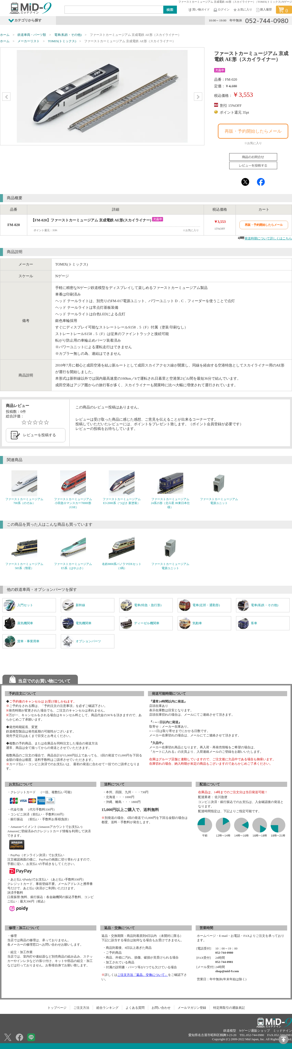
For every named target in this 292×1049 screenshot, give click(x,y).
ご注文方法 (81, 1007)
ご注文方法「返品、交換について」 (142, 975)
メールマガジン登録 (192, 1007)
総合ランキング (107, 1007)
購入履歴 (263, 9)
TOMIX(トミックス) (62, 41)
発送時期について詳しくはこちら (268, 238)
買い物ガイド (198, 9)
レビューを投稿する (39, 435)
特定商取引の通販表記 (229, 1007)
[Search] (114, 9)
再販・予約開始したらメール (253, 131)
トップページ (56, 1007)
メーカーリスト (29, 41)
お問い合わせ (161, 1007)
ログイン (221, 9)
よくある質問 (135, 1007)
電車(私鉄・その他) (68, 35)
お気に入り (242, 9)
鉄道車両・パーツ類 (32, 35)
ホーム (4, 35)
